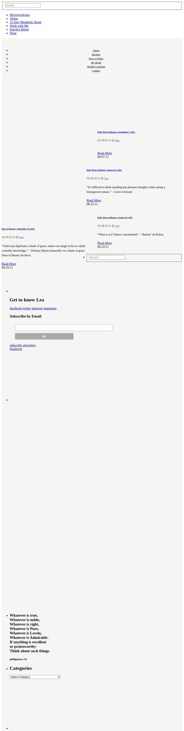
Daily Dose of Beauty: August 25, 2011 (104, 170)
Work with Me (19, 25)
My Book (96, 62)
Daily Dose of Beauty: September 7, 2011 (116, 132)
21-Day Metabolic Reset (25, 22)
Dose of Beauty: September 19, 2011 (18, 229)
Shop (13, 33)
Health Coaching (96, 66)
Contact (96, 70)
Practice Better (19, 29)
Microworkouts (20, 15)
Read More (9, 264)
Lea (21, 237)
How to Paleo (96, 58)
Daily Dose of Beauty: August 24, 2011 (115, 217)
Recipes (96, 54)
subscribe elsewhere (23, 345)
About (14, 18)
